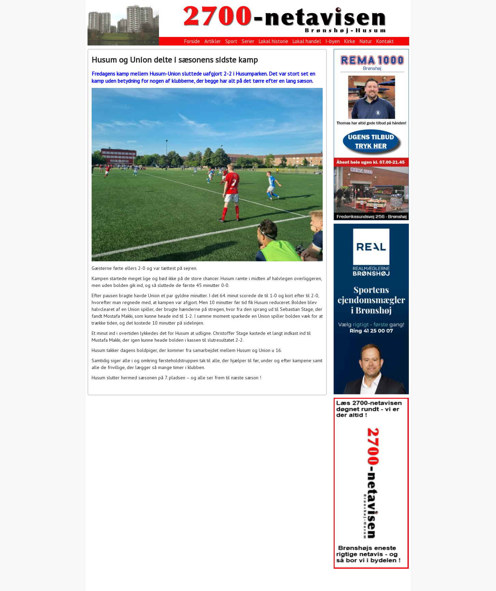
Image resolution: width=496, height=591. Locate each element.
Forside (192, 41)
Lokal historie (273, 41)
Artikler (212, 41)
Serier (248, 41)
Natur (366, 41)
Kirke (349, 41)
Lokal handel (307, 41)
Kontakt (385, 41)
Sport (231, 41)
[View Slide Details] (371, 134)
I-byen (332, 41)
